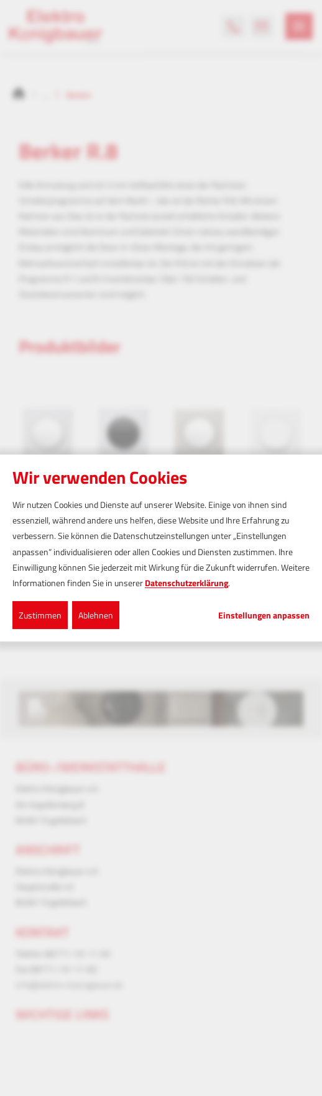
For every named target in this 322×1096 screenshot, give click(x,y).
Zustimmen (40, 615)
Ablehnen (95, 615)
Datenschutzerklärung (186, 582)
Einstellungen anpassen (264, 615)
